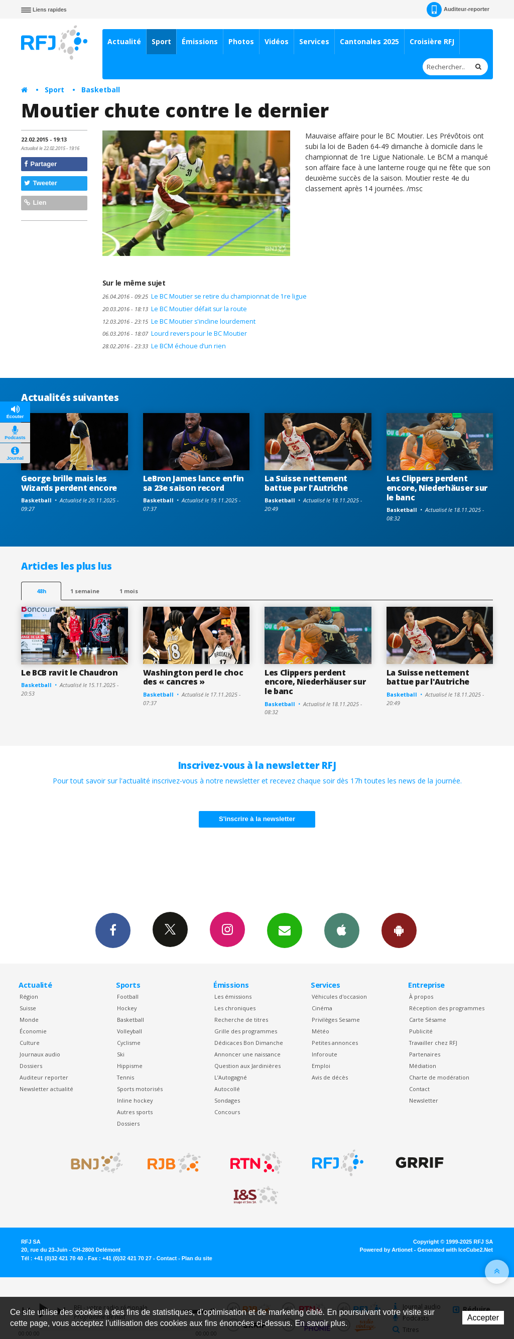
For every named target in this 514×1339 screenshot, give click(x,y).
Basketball (100, 89)
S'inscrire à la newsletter (257, 819)
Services (314, 41)
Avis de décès (330, 1077)
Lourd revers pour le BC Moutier (174, 333)
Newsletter (423, 1100)
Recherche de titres (241, 1019)
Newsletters (284, 930)
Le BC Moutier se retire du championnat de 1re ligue (204, 296)
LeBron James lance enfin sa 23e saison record (193, 483)
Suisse (28, 1008)
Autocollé (227, 1089)
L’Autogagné (230, 1077)
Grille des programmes (245, 1031)
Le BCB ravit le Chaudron (69, 672)
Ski (120, 1054)
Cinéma (322, 1008)
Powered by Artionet (386, 1250)
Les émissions (232, 996)
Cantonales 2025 (369, 41)
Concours (227, 1112)
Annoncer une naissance (247, 1054)
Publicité (421, 1031)
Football (128, 996)
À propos (421, 996)
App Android (399, 930)
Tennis (125, 1077)
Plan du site (197, 1258)
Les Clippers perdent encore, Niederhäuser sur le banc (437, 488)
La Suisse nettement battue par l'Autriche (306, 483)
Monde (29, 1019)
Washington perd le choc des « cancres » (193, 677)
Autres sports (135, 1112)
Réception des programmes (446, 1008)
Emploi (321, 1065)
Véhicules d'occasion (339, 996)
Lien (35, 202)
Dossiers (31, 1065)
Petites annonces (335, 1042)
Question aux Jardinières (247, 1065)
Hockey (127, 1008)
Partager (40, 164)
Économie (33, 1031)
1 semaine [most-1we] (84, 591)
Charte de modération (439, 1077)
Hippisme (130, 1065)
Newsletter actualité (46, 1089)
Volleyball (129, 1031)
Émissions (200, 41)
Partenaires (424, 1054)
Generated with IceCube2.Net (455, 1250)
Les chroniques (234, 1008)
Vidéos (277, 41)
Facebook (113, 930)
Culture (30, 1042)
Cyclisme (129, 1042)
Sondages (227, 1100)
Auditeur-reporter (458, 9)
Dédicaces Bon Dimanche (248, 1042)
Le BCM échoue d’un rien (164, 346)
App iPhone (341, 930)
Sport (161, 41)
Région (29, 996)
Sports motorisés (140, 1089)
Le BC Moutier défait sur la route (174, 309)
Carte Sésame (427, 1019)
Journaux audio (40, 1054)
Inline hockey (135, 1100)
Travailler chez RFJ (433, 1042)
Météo (320, 1031)
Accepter (483, 1317)
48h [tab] (41, 591)
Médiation (422, 1065)
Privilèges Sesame (336, 1019)
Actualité (124, 41)
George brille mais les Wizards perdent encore (69, 483)
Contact (419, 1089)
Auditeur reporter (44, 1077)
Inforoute (324, 1054)
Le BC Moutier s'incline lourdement (178, 321)
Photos (241, 41)
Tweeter (40, 183)
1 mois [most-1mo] (128, 591)
